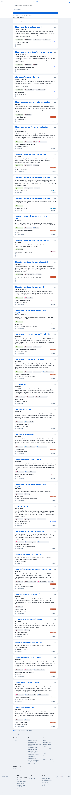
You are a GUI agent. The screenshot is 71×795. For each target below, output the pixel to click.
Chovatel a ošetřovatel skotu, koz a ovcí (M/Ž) (32, 178)
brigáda (44, 740)
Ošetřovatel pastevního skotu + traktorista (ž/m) (31, 128)
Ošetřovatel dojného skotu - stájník (28, 27)
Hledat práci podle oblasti (18, 770)
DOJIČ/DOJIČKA (21, 507)
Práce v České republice (47, 780)
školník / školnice (32, 758)
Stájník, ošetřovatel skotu (25, 707)
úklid (44, 755)
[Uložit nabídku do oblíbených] (55, 27)
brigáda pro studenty (47, 742)
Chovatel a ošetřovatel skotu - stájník (29, 287)
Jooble (10, 792)
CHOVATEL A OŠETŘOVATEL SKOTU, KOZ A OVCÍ (32, 217)
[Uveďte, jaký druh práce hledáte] (35, 5)
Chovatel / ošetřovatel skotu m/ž (27, 594)
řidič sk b (45, 753)
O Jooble (19, 779)
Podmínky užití (45, 782)
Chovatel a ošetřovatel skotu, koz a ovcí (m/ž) (32, 240)
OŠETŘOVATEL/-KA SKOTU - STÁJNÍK (30, 359)
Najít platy (44, 789)
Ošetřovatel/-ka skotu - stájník (27, 682)
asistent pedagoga (47, 748)
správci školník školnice (33, 747)
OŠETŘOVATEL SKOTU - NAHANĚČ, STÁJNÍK (32, 334)
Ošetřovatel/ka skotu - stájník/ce (28, 459)
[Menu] (2, 2)
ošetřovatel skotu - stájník (25, 434)
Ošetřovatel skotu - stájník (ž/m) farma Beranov (33, 52)
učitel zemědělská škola (33, 754)
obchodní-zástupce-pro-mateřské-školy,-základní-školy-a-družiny (33, 762)
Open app (67, 2)
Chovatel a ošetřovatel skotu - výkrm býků (31, 262)
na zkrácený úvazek (47, 757)
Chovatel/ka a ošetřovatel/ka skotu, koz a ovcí (33, 569)
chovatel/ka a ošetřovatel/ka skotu (28, 619)
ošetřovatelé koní (32, 742)
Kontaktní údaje (20, 783)
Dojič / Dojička (20, 384)
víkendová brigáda (47, 744)
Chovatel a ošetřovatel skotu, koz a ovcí (30, 154)
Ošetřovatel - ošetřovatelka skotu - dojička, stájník (32, 311)
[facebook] (57, 776)
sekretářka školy (31, 756)
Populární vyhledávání (46, 778)
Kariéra (18, 788)
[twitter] (65, 776)
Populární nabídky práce (18, 768)
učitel (44, 752)
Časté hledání (18, 734)
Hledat (35, 13)
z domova (45, 746)
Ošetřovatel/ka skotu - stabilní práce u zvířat (32, 102)
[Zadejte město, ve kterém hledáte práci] (35, 9)
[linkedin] (69, 776)
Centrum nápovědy (21, 781)
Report (53, 46)
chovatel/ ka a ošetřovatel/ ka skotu (29, 555)
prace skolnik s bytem (33, 749)
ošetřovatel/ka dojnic (23, 409)
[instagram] (61, 776)
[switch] (55, 21)
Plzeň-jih (15, 740)
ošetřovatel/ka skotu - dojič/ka (27, 77)
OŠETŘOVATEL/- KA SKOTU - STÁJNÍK (30, 532)
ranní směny (45, 750)
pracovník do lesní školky (33, 740)
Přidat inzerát (32, 778)
